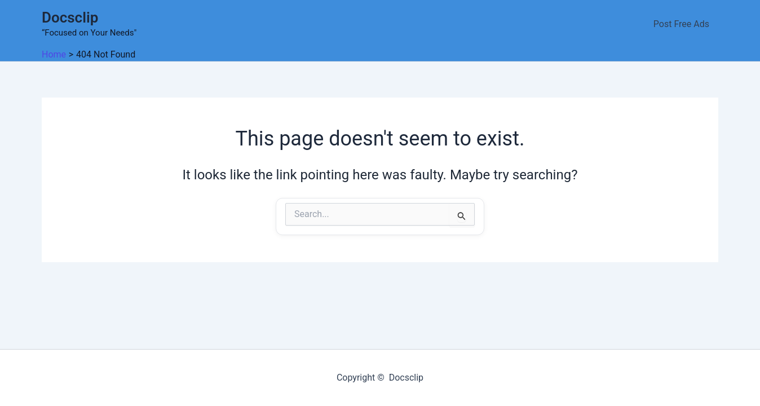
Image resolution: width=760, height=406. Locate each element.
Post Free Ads (681, 24)
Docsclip (70, 17)
